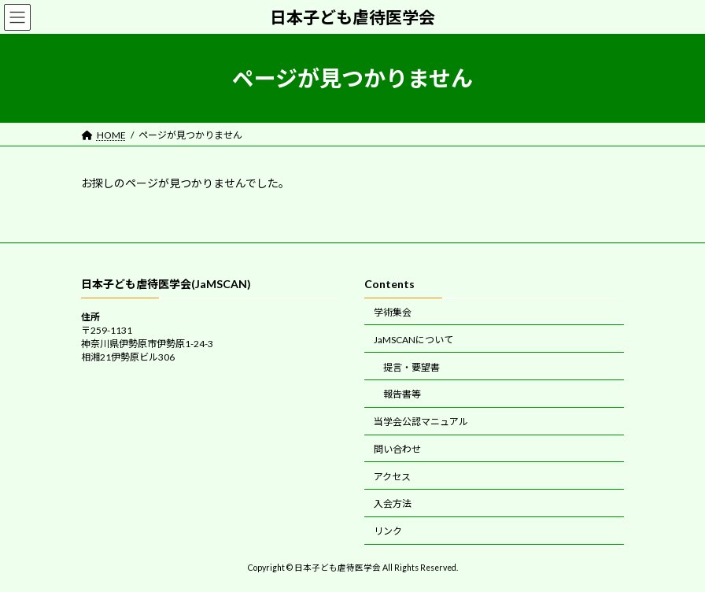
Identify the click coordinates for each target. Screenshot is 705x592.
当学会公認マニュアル (421, 421)
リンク (388, 531)
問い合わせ (397, 449)
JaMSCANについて (413, 340)
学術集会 (393, 312)
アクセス (392, 477)
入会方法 (393, 504)
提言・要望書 (411, 367)
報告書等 (402, 395)
